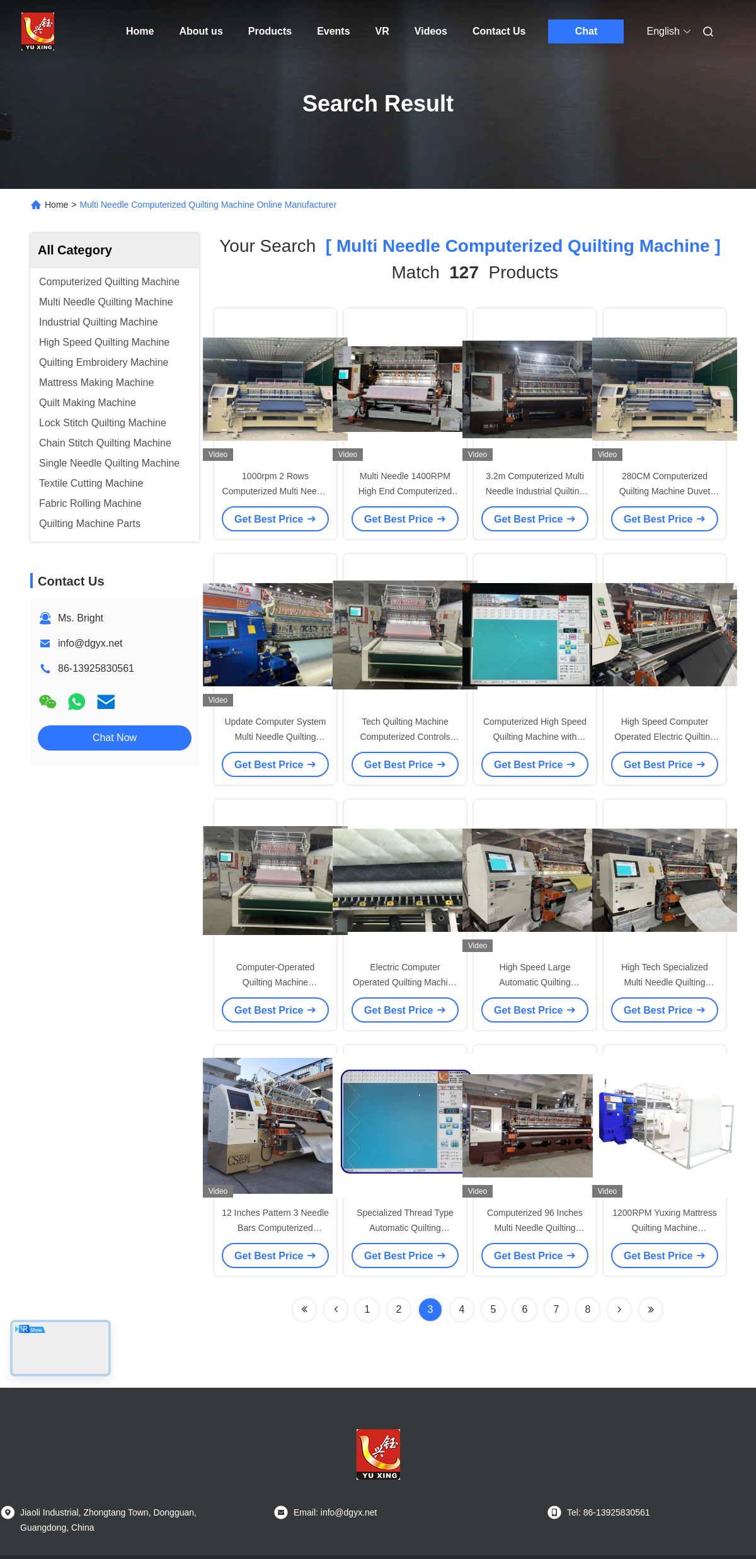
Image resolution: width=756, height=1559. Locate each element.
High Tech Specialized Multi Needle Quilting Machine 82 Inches (664, 982)
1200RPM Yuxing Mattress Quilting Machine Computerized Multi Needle (665, 1228)
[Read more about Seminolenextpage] (619, 1309)
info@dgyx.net (90, 643)
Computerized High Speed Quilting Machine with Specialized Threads (535, 737)
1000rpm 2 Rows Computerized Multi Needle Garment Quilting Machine (275, 491)
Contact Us (498, 31)
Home (140, 31)
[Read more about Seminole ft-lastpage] (650, 1309)
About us (200, 31)
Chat (586, 31)
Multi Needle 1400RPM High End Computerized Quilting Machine (405, 491)
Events (333, 31)
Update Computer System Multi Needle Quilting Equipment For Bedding (275, 737)
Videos (431, 31)
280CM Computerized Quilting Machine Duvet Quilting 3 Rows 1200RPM (664, 491)
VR (382, 31)
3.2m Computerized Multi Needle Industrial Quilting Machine (535, 491)
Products (270, 31)
